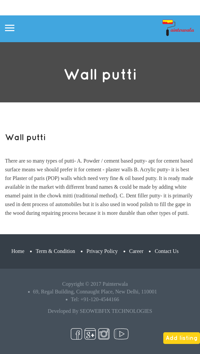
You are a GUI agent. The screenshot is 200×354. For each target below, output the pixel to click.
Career (136, 251)
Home (17, 251)
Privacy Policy (102, 251)
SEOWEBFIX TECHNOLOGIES (116, 311)
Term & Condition (55, 251)
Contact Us (167, 251)
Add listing (182, 337)
